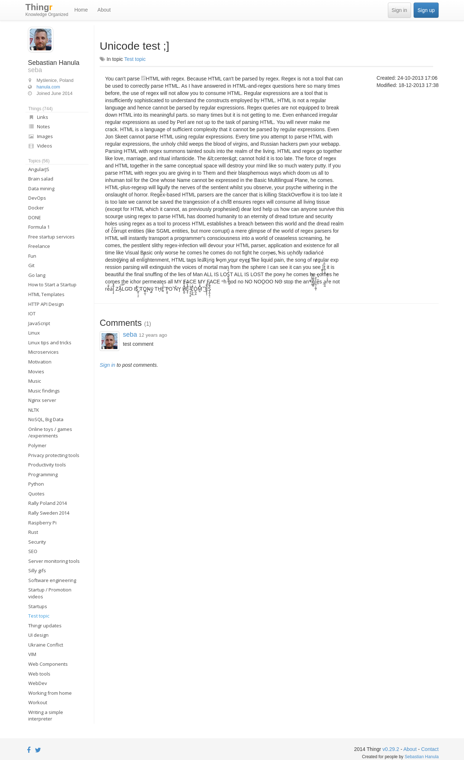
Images (40, 136)
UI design (38, 635)
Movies (36, 371)
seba (131, 334)
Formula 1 (39, 227)
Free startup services (51, 236)
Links (38, 117)
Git (31, 265)
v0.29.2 (390, 749)
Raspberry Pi (42, 522)
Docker (36, 207)
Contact (430, 749)
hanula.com (48, 87)
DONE (34, 217)
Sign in (399, 10)
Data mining (41, 188)
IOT (32, 313)
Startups (37, 606)
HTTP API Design (46, 304)
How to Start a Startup (52, 284)
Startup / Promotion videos (49, 593)
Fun (32, 256)
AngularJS (38, 169)
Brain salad (40, 178)
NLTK (33, 410)
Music (34, 381)
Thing (46, 10)
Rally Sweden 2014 (48, 513)
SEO (32, 551)
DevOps (37, 198)
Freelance (39, 246)
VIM (32, 654)
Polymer (37, 445)
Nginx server (42, 400)
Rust (33, 532)
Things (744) (40, 108)
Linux (34, 332)
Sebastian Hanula (422, 756)
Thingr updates (45, 625)
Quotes (36, 493)
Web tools (39, 673)
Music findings (44, 390)
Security (37, 542)
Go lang (36, 275)
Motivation (39, 361)
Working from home (50, 693)
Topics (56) (39, 160)
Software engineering (52, 580)
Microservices (43, 352)
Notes (39, 126)
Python (36, 484)
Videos (40, 145)
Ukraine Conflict (45, 644)
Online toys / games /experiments (50, 432)
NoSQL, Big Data (45, 419)
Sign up (426, 10)
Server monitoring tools (54, 561)
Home (81, 10)
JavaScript (39, 323)
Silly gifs (37, 570)
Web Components (48, 664)
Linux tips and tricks (49, 342)
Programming (43, 474)
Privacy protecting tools (53, 455)
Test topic (38, 615)
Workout (37, 702)
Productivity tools (47, 464)
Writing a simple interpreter (45, 715)
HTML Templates (46, 294)
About (104, 10)
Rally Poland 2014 (47, 503)
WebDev (37, 683)
